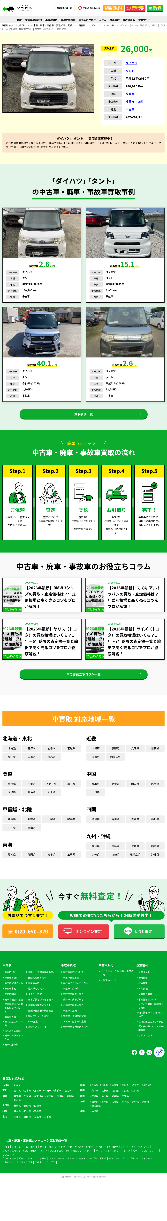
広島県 (155, 794)
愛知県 (12, 865)
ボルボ (102, 1169)
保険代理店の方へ (37, 988)
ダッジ (22, 1169)
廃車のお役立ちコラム (14, 1047)
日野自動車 (112, 1157)
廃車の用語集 (11, 1055)
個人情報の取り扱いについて (151, 1025)
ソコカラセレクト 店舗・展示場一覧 (117, 983)
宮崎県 (115, 865)
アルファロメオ (24, 1172)
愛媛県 (135, 830)
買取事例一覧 (83, 416)
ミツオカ (100, 1157)
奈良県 (155, 759)
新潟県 (12, 830)
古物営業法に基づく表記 (151, 1032)
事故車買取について (73, 982)
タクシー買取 (35, 1004)
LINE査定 (33, 1032)
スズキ (61, 1157)
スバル (52, 1157)
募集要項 (143, 999)
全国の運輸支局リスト (39, 1015)
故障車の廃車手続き (73, 1010)
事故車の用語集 (71, 999)
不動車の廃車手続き (73, 1015)
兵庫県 (135, 759)
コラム (102, 19)
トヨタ (5, 1157)
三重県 (71, 865)
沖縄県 (155, 865)
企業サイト (144, 19)
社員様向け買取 (36, 999)
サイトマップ (145, 1046)
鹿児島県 (135, 865)
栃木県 (51, 803)
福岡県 (130, 94)
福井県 (71, 830)
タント (130, 71)
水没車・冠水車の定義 (74, 1032)
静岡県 (32, 865)
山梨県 (51, 830)
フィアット (146, 1169)
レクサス (16, 1157)
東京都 (12, 794)
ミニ (124, 1169)
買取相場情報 (68, 19)
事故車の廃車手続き (73, 1004)
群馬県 (32, 803)
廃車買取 (115, 19)
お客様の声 (10, 1027)
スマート (88, 1161)
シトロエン (8, 1172)
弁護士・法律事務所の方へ (41, 982)
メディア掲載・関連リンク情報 (150, 1016)
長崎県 (115, 857)
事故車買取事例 (71, 988)
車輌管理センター (147, 1010)
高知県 (155, 830)
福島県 (51, 767)
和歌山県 (115, 767)
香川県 (115, 830)
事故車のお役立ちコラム (75, 993)
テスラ (31, 1169)
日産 (25, 1157)
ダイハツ (131, 63)
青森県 (32, 759)
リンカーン (8, 1165)
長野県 (32, 830)
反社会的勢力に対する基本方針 (151, 1038)
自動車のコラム (109, 991)
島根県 (115, 794)
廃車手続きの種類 (14, 1010)
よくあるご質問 (13, 1041)
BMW (33, 1161)
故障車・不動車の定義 (74, 1026)
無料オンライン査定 (38, 1026)
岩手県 (51, 759)
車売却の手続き (87, 19)
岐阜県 (51, 865)
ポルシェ (77, 1161)
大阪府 (96, 759)
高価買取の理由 (33, 19)
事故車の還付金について (75, 1037)
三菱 (70, 1157)
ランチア (50, 1172)
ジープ (126, 1161)
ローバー (92, 1169)
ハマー (136, 1161)
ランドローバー (57, 1169)
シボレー (116, 1161)
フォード (153, 1161)
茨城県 (12, 803)
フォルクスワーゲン (60, 1161)
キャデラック (102, 1161)
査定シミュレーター (38, 1037)
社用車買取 (33, 993)
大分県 (96, 865)
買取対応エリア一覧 (14, 1034)
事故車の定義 (70, 1021)
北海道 (12, 759)
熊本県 (155, 857)
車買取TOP (10, 982)
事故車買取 (129, 19)
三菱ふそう (143, 1157)
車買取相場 (10, 1004)
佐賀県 (135, 857)
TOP (19, 19)
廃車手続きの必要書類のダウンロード (14, 1018)
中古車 (130, 109)
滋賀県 (96, 767)
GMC (144, 1161)
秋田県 (12, 767)
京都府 (115, 759)
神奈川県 (51, 794)
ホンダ (33, 1157)
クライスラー (9, 1169)
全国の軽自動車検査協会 (40, 1021)
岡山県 (135, 794)
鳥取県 (96, 794)
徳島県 (96, 830)
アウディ (42, 1161)
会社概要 (143, 988)
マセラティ (114, 1169)
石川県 (12, 838)
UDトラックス (128, 1157)
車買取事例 (51, 19)
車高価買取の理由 (14, 993)
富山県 (32, 838)
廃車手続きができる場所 (40, 1010)
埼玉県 (71, 794)
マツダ (43, 1157)
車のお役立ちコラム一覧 (83, 682)
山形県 (32, 767)
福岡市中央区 (134, 101)
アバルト (39, 1172)
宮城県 (71, 759)
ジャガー (41, 1169)
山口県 (96, 803)
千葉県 (32, 794)
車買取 (6, 976)
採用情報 (143, 993)
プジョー (134, 1169)
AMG (25, 1161)
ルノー (70, 1169)
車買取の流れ (11, 988)
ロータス (80, 1169)
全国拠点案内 (145, 1004)
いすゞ (89, 1157)
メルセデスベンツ (11, 1161)
